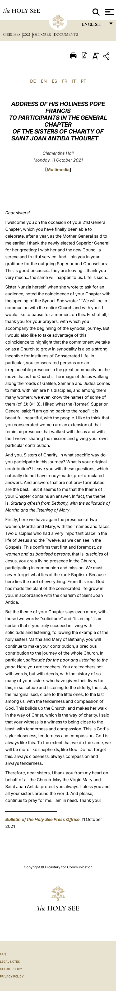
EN (44, 81)
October (42, 34)
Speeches (12, 34)
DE (33, 81)
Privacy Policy (12, 976)
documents (66, 34)
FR (64, 81)
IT (74, 81)
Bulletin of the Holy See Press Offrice (42, 819)
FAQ (3, 954)
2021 (27, 34)
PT (83, 81)
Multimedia (58, 169)
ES (54, 81)
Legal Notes (10, 961)
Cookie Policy (11, 969)
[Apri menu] (109, 11)
